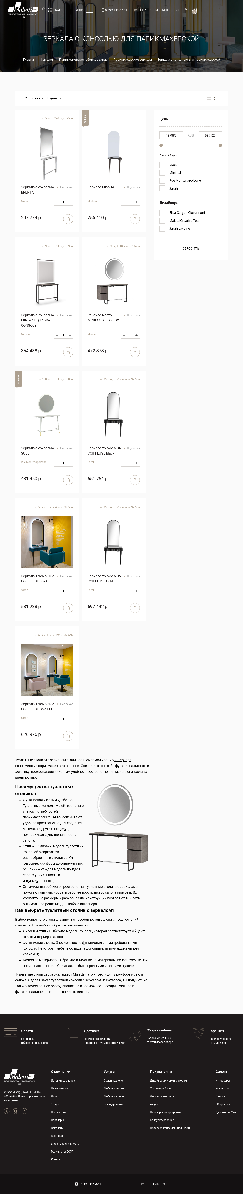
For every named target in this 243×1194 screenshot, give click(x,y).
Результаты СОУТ (62, 1151)
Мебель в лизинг (114, 1088)
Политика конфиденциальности (170, 1127)
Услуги (109, 1072)
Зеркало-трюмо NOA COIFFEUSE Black (104, 450)
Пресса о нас (59, 1112)
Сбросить (191, 248)
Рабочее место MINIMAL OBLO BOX (103, 317)
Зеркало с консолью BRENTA (37, 189)
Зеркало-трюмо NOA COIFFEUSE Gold (104, 578)
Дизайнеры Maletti (227, 1112)
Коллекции (223, 1088)
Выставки (57, 1135)
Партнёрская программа (166, 1112)
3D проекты (223, 1104)
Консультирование (162, 1120)
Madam (25, 201)
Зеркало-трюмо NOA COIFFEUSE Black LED (38, 578)
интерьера (122, 760)
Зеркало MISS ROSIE (104, 187)
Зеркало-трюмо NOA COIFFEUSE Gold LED (37, 706)
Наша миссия (59, 1088)
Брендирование (114, 1104)
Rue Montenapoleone (33, 462)
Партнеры (57, 1120)
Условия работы (160, 1088)
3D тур (55, 1104)
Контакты (57, 1159)
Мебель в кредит (114, 1096)
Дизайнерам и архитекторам (168, 1080)
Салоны (222, 1072)
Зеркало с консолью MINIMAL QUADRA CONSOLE (37, 320)
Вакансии (57, 1127)
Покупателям (161, 1072)
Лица (54, 1096)
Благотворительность (65, 1143)
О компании (60, 1072)
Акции (154, 1104)
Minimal (25, 334)
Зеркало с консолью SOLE (37, 450)
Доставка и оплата (162, 1096)
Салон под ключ (114, 1080)
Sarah (91, 462)
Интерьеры (223, 1080)
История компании (63, 1080)
